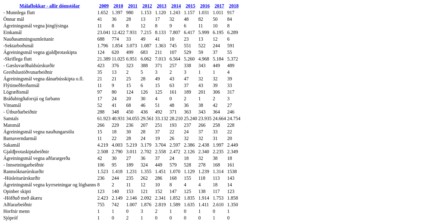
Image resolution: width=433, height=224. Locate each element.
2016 (205, 5)
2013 (161, 5)
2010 (118, 5)
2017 (219, 5)
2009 (104, 5)
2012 (147, 5)
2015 (190, 5)
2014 (176, 5)
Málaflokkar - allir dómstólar (50, 5)
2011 (132, 5)
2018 (233, 5)
